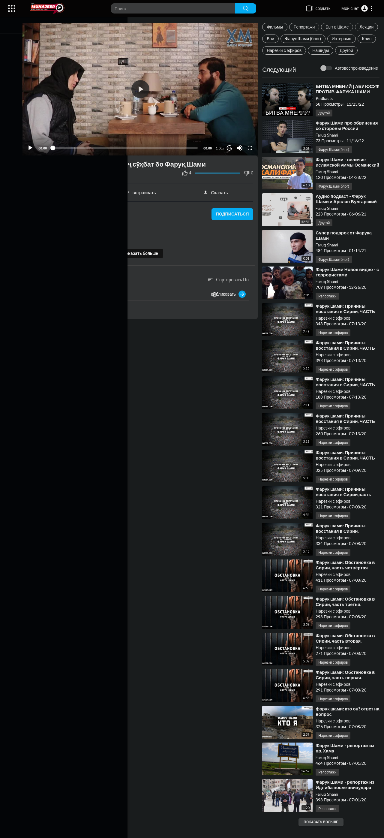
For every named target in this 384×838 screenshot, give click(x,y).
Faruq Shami (328, 146)
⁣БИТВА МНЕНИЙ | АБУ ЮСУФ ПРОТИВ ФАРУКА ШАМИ (344, 103)
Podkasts (326, 110)
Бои (297, 38)
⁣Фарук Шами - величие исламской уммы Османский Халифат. (342, 176)
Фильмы (276, 26)
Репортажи (306, 26)
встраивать (144, 189)
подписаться (232, 211)
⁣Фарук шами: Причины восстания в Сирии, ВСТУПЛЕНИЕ (342, 543)
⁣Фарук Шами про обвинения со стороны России (342, 140)
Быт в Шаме (338, 26)
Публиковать (230, 291)
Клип (303, 50)
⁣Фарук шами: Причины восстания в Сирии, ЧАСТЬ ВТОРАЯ (347, 469)
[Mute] (241, 145)
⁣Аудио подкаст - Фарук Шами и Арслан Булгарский (348, 210)
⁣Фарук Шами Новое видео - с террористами (347, 283)
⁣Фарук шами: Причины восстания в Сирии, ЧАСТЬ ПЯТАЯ (347, 359)
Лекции (275, 38)
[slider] (128, 145)
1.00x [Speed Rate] (221, 145)
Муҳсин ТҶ (66, 211)
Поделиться (70, 189)
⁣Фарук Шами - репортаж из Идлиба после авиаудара (346, 796)
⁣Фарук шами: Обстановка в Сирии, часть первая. (346, 686)
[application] (144, 88)
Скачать (218, 189)
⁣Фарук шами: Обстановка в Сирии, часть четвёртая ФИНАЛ (346, 579)
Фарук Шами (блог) (330, 38)
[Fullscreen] (251, 145)
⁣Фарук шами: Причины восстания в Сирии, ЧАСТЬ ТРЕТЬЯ (347, 433)
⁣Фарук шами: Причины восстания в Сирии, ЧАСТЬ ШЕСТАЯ (347, 323)
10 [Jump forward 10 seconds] (231, 145)
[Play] (36, 145)
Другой (302, 62)
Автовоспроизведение (356, 79)
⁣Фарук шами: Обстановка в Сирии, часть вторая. (346, 649)
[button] (357, 8)
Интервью (278, 50)
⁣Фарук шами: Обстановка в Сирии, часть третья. (346, 613)
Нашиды (276, 62)
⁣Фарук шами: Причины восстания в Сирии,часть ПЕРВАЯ (345, 506)
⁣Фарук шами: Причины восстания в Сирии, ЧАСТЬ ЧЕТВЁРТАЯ (347, 396)
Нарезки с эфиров (336, 50)
